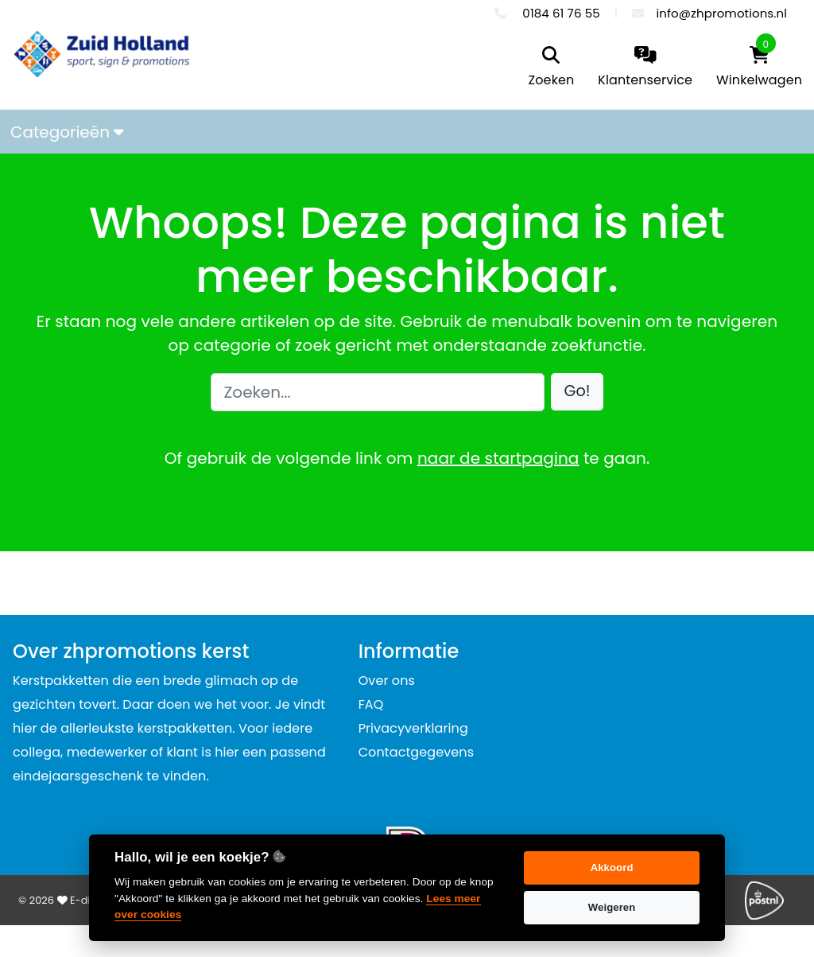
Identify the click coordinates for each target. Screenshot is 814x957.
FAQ (371, 704)
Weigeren (612, 907)
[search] (552, 68)
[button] (577, 391)
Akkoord (612, 867)
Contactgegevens (416, 752)
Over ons (387, 680)
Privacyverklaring (413, 728)
